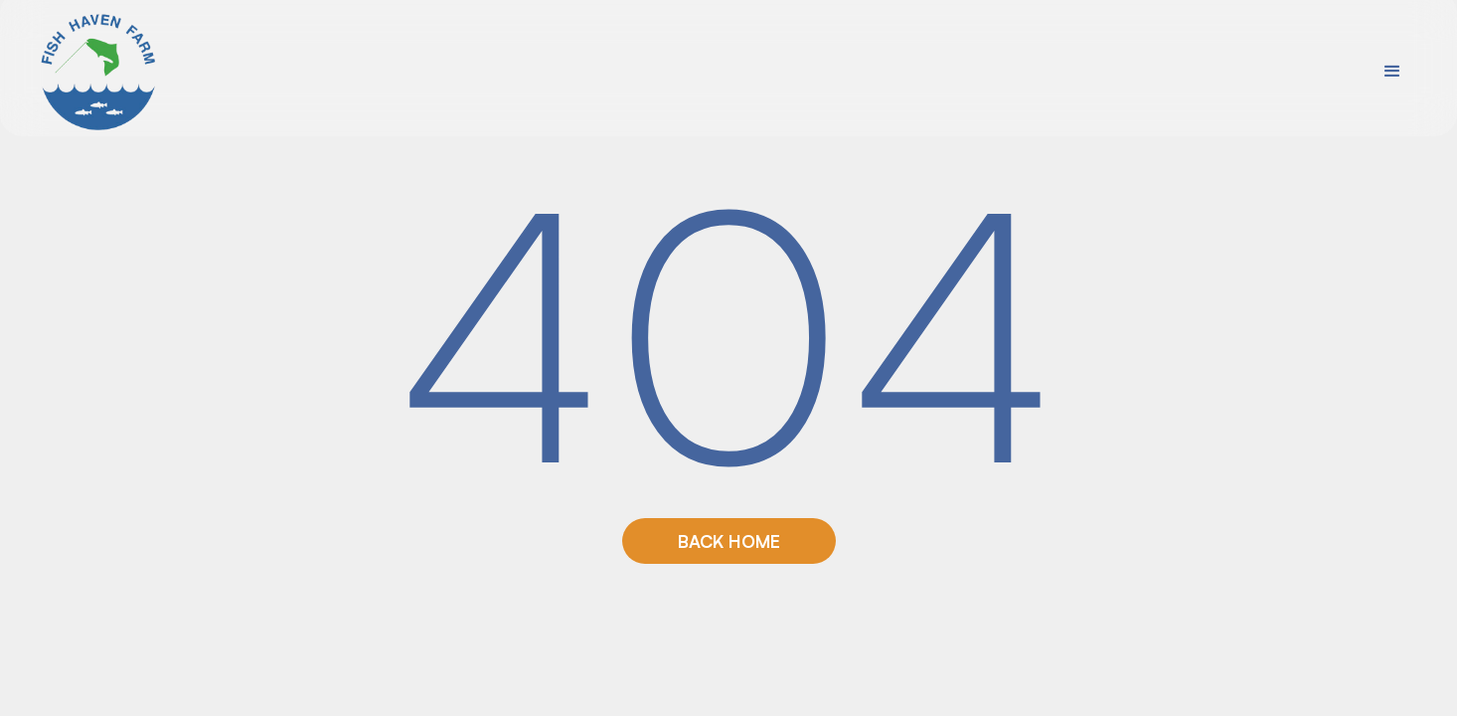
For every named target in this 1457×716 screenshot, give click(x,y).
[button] (1392, 71)
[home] (99, 71)
